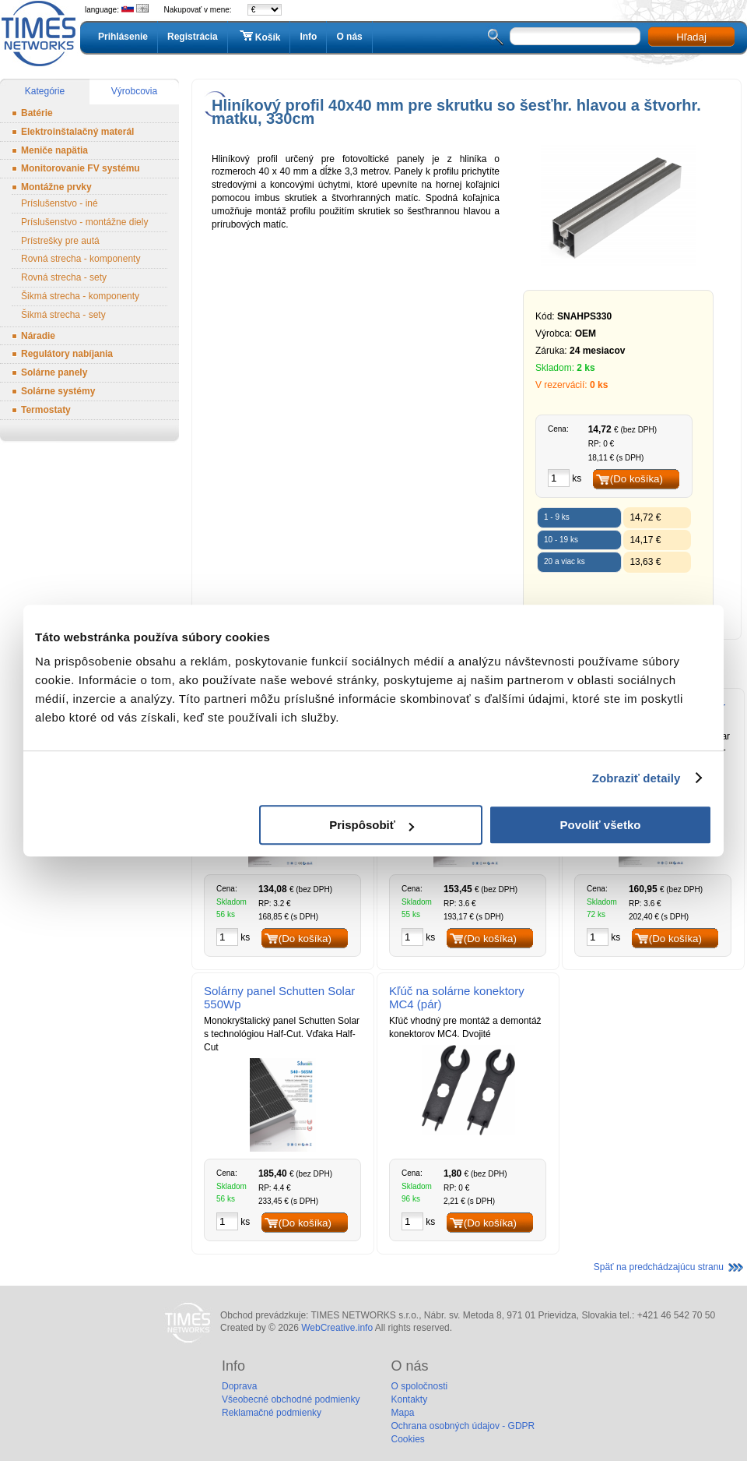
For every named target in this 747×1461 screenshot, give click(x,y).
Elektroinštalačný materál (77, 131)
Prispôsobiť (371, 824)
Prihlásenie (123, 36)
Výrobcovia (134, 91)
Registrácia (192, 36)
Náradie (38, 335)
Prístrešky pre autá (60, 240)
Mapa (402, 1412)
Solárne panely (54, 372)
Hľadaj (691, 37)
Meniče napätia (54, 150)
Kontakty (409, 1399)
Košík (259, 36)
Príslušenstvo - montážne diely (84, 222)
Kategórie (45, 91)
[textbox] (575, 36)
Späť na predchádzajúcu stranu (659, 1267)
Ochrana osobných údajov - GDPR (463, 1425)
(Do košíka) (636, 479)
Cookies (407, 1439)
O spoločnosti (419, 1386)
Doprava (239, 1386)
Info (308, 36)
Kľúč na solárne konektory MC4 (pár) (456, 997)
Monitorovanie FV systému (80, 168)
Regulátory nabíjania (67, 353)
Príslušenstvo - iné (59, 203)
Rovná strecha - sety (64, 277)
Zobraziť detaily (636, 778)
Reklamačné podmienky (271, 1412)
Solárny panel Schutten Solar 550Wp (279, 997)
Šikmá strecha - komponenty (80, 296)
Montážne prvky (56, 187)
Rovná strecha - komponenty (80, 258)
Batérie (37, 113)
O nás (349, 36)
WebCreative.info (337, 1327)
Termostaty (46, 409)
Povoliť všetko (600, 824)
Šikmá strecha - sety (63, 314)
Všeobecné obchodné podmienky (290, 1399)
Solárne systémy (58, 391)
